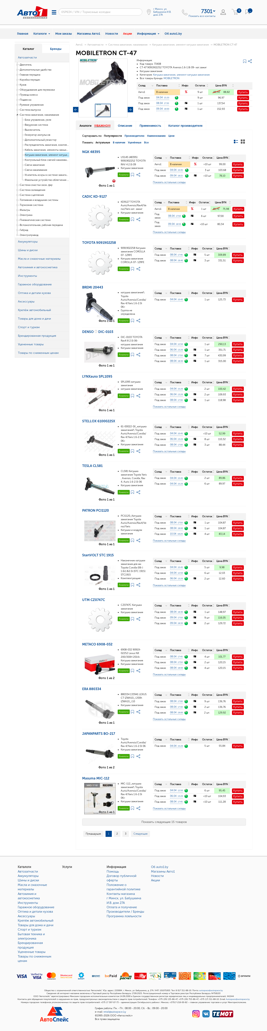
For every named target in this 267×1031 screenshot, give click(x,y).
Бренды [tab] (55, 49)
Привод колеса (29, 94)
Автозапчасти (95, 44)
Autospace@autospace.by (238, 999)
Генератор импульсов (37, 134)
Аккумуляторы (28, 876)
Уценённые (134, 142)
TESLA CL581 (92, 466)
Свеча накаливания (36, 169)
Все (146, 142)
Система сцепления (32, 195)
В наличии (119, 142)
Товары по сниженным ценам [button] (38, 353)
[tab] (42, 57)
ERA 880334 (91, 689)
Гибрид (24, 230)
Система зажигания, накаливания (39, 114)
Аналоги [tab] (95, 126)
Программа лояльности (124, 916)
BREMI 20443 (92, 287)
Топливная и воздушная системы (39, 200)
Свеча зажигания (35, 164)
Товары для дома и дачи (35, 925)
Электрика (26, 215)
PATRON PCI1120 (95, 510)
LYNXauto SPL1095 (97, 376)
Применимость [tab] (150, 126)
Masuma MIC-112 (95, 778)
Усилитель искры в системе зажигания (47, 174)
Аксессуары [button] (26, 301)
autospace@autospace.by (211, 990)
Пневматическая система (35, 220)
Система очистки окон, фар (36, 184)
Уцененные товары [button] (31, 344)
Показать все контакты (202, 16)
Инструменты (28, 903)
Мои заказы (63, 33)
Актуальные (103, 142)
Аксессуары (26, 916)
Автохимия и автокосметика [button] (37, 267)
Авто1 (79, 44)
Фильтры (25, 210)
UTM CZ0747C (93, 600)
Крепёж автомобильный (35, 920)
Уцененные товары (31, 952)
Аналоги (123, 174)
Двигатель (26, 64)
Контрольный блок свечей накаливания (47, 159)
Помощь (113, 871)
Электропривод (29, 235)
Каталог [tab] (28, 49)
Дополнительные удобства (35, 69)
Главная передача (30, 74)
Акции (127, 33)
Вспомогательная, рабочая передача (41, 225)
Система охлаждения (32, 189)
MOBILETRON (171, 78)
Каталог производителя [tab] (185, 126)
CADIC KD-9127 (94, 197)
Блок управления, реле (38, 119)
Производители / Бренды (125, 911)
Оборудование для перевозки (37, 89)
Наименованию (156, 135)
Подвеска (25, 99)
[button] (65, 57)
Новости (111, 33)
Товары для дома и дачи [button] (34, 318)
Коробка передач (30, 79)
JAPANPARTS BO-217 (98, 734)
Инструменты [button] (27, 276)
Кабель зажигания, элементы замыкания (47, 149)
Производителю (134, 135)
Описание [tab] (125, 126)
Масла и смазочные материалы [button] (39, 259)
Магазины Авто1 (88, 33)
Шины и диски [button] (28, 250)
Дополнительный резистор (41, 139)
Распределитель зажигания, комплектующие (47, 144)
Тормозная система (31, 205)
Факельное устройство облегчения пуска (47, 179)
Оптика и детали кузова (35, 911)
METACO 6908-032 (97, 644)
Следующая (140, 833)
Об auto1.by (173, 33)
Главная (22, 33)
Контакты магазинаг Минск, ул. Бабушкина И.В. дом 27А (124, 898)
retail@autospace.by (114, 1011)
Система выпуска (30, 109)
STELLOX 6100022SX (98, 421)
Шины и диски (28, 880)
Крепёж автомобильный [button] (34, 310)
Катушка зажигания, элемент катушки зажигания (47, 154)
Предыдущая (93, 833)
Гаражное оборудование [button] (35, 284)
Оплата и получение (122, 907)
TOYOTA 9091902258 (99, 243)
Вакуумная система (36, 124)
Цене (171, 135)
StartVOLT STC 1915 (98, 555)
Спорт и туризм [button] (29, 327)
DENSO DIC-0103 (97, 332)
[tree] (42, 150)
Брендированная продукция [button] (37, 336)
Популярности (113, 135)
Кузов (23, 84)
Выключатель (32, 129)
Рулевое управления (32, 104)
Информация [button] (148, 33)
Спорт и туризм (29, 929)
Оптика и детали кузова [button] (34, 293)
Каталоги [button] (41, 33)
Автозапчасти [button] (27, 57)
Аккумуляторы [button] (28, 241)
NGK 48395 (91, 152)
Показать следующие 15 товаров (164, 822)
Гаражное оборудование (36, 907)
